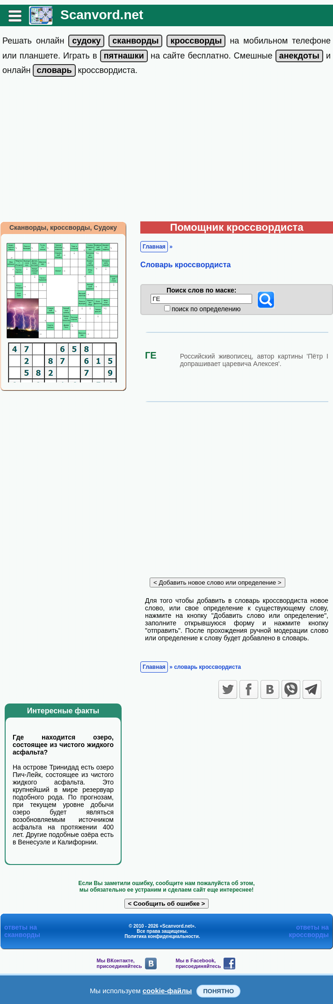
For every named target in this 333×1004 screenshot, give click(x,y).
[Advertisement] (166, 151)
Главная (154, 246)
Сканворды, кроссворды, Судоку (63, 227)
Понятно (218, 991)
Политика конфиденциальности (161, 936)
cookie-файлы (167, 991)
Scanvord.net (101, 14)
